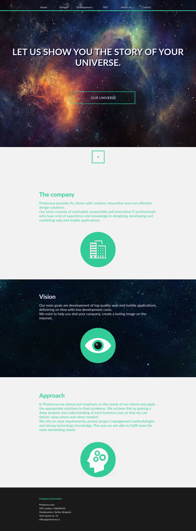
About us (126, 7)
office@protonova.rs (49, 519)
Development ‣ (84, 7)
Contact (146, 7)
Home (43, 7)
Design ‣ (64, 7)
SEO (105, 7)
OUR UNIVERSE (103, 98)
